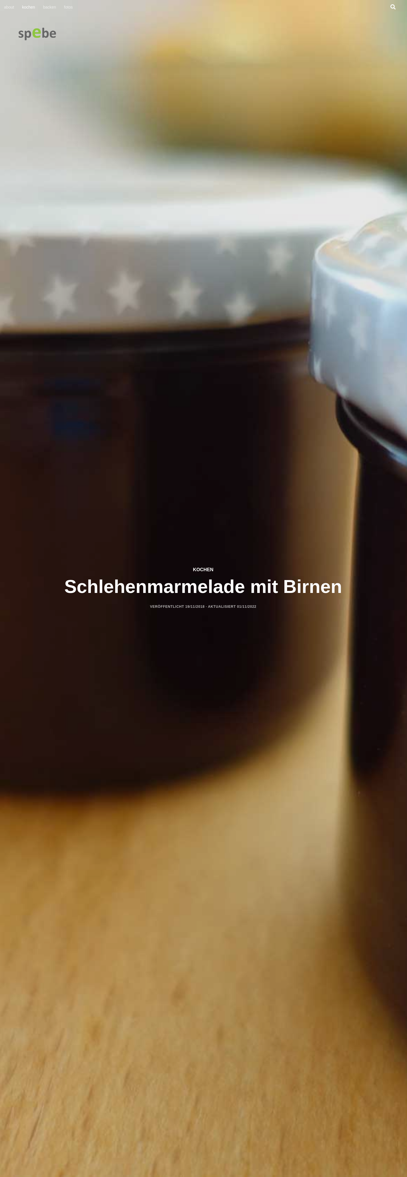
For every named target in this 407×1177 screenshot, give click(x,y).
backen (49, 7)
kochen (28, 7)
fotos (68, 7)
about (9, 7)
